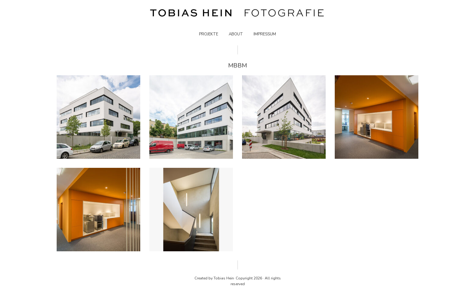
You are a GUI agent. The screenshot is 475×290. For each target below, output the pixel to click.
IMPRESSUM (265, 34)
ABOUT (236, 34)
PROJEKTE (208, 34)
